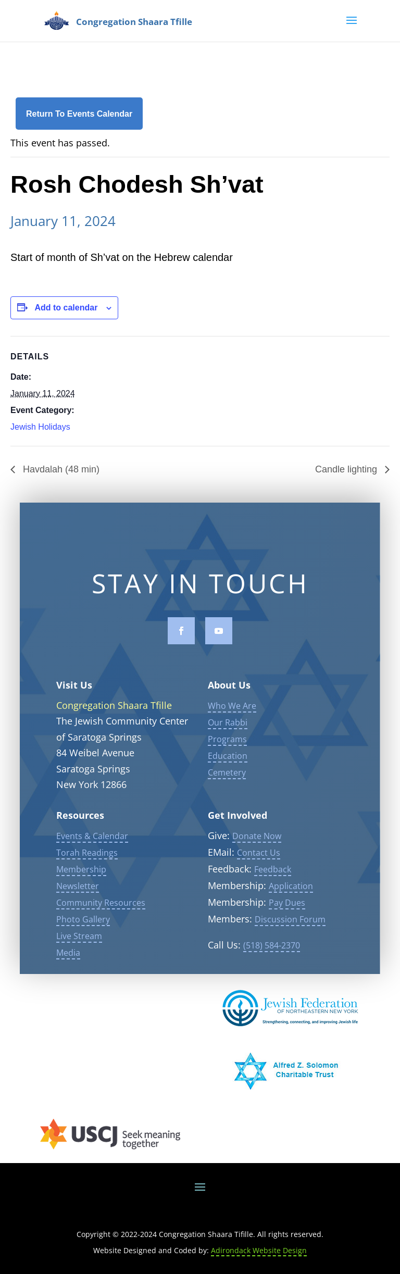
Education (227, 772)
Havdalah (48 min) (59, 469)
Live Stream (79, 953)
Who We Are (232, 722)
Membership (81, 886)
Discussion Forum (290, 936)
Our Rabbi (227, 739)
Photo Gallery (83, 936)
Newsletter (77, 903)
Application (291, 903)
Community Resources (100, 920)
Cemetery (227, 789)
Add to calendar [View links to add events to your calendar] (65, 307)
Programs (227, 755)
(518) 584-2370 (271, 962)
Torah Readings (87, 870)
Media (68, 970)
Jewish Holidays (40, 426)
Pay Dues (287, 920)
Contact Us (258, 870)
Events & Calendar (92, 853)
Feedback (272, 886)
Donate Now (256, 853)
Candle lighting (347, 469)
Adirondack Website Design (259, 1250)
